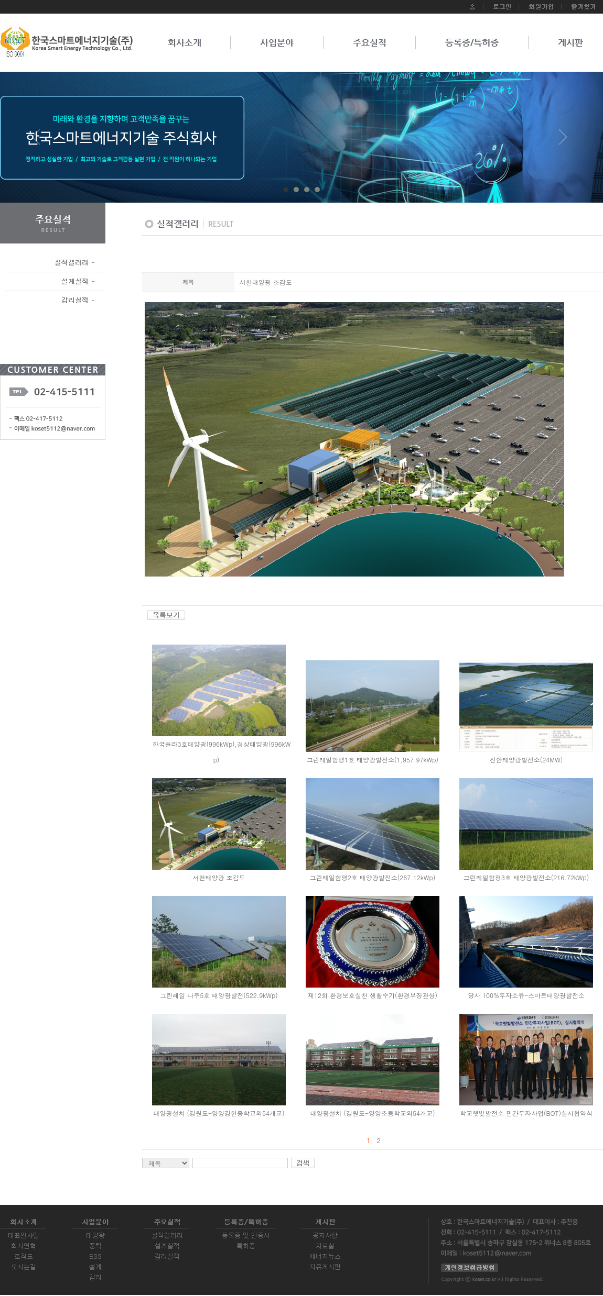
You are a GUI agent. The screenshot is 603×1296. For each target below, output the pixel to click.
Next (563, 141)
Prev (39, 141)
